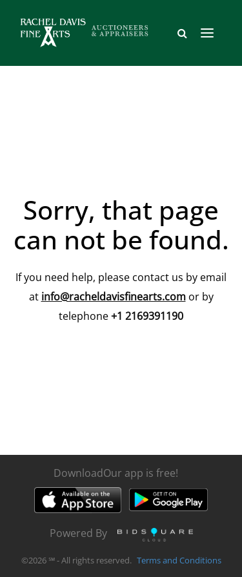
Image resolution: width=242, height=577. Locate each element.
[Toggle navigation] (207, 33)
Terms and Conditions (179, 560)
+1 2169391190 (147, 316)
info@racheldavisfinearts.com (113, 296)
